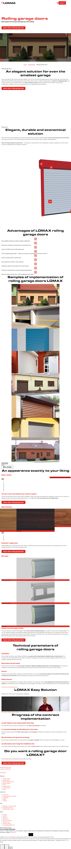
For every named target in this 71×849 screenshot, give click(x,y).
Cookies (5, 800)
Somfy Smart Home (8, 807)
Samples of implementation (9, 805)
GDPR (4, 798)
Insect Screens (6, 787)
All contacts (3, 772)
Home (25, 64)
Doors (4, 784)
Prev (3, 463)
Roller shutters (6, 782)
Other (4, 788)
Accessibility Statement (9, 824)
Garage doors (31, 64)
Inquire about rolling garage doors (13, 28)
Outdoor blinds (6, 778)
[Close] (10, 847)
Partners (5, 815)
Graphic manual (7, 823)
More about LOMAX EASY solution (10, 711)
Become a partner (7, 820)
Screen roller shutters (8, 781)
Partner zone (6, 821)
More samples (7, 467)
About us (5, 817)
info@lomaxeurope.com (5, 766)
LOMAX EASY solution (8, 808)
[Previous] (2, 479)
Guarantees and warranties (9, 795)
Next (6, 463)
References (6, 818)
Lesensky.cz (13, 831)
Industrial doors (7, 785)
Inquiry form (6, 794)
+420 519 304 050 (5, 768)
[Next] (3, 479)
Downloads (5, 797)
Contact (5, 814)
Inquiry (62, 3)
